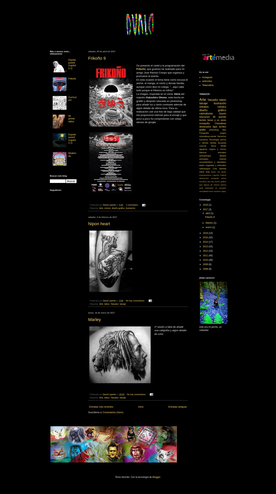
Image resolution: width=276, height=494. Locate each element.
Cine (215, 168)
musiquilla (204, 123)
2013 (206, 246)
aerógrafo (215, 178)
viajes (223, 191)
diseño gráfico (118, 208)
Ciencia (202, 146)
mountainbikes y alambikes (212, 162)
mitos (201, 172)
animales (222, 152)
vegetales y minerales (215, 165)
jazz (201, 185)
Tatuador (114, 304)
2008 (206, 269)
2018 (206, 205)
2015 (206, 237)
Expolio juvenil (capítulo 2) (72, 138)
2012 (206, 251)
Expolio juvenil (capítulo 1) (72, 64)
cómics (107, 208)
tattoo (106, 304)
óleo (224, 130)
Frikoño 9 (97, 58)
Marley (94, 319)
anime (223, 178)
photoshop (214, 130)
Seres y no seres (216, 120)
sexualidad (203, 191)
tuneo (211, 191)
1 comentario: (132, 205)
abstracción (204, 178)
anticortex (207, 81)
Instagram (207, 77)
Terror (213, 146)
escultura (203, 181)
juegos (223, 133)
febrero (210, 223)
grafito (202, 129)
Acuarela (222, 143)
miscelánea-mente (207, 136)
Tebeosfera (208, 85)
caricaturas (206, 113)
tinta (208, 172)
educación (204, 117)
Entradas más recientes (101, 406)
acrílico (222, 126)
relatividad (209, 188)
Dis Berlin (221, 172)
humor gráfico (220, 181)
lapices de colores (212, 185)
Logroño (215, 175)
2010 (206, 260)
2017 (206, 209)
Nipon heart (99, 223)
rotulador (222, 188)
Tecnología (214, 139)
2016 (206, 233)
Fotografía (204, 133)
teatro (202, 165)
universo (217, 191)
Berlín (213, 172)
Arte (101, 208)
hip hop (211, 181)
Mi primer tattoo (71, 119)
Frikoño (72, 78)
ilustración (130, 208)
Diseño (222, 113)
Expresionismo (205, 175)
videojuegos (204, 168)
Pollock (223, 175)
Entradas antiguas (177, 406)
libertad (222, 168)
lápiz (215, 126)
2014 (206, 242)
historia (222, 159)
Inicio (141, 406)
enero (209, 227)
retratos (204, 106)
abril (208, 213)
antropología (205, 156)
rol (216, 188)
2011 (206, 255)
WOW (223, 146)
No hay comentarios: (135, 301)
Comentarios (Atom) (113, 412)
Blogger (156, 477)
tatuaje (123, 304)
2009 (206, 264)
